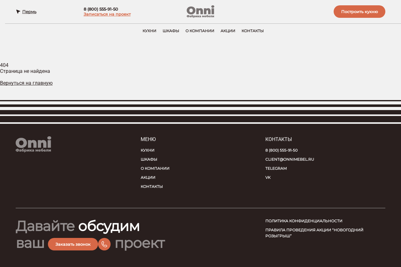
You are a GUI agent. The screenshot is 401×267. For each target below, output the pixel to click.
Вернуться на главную (26, 85)
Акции (228, 32)
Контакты (253, 32)
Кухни (149, 32)
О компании (199, 32)
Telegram (276, 168)
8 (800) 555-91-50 (100, 10)
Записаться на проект (106, 15)
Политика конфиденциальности (303, 221)
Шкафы (171, 32)
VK (268, 177)
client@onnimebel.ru (289, 159)
